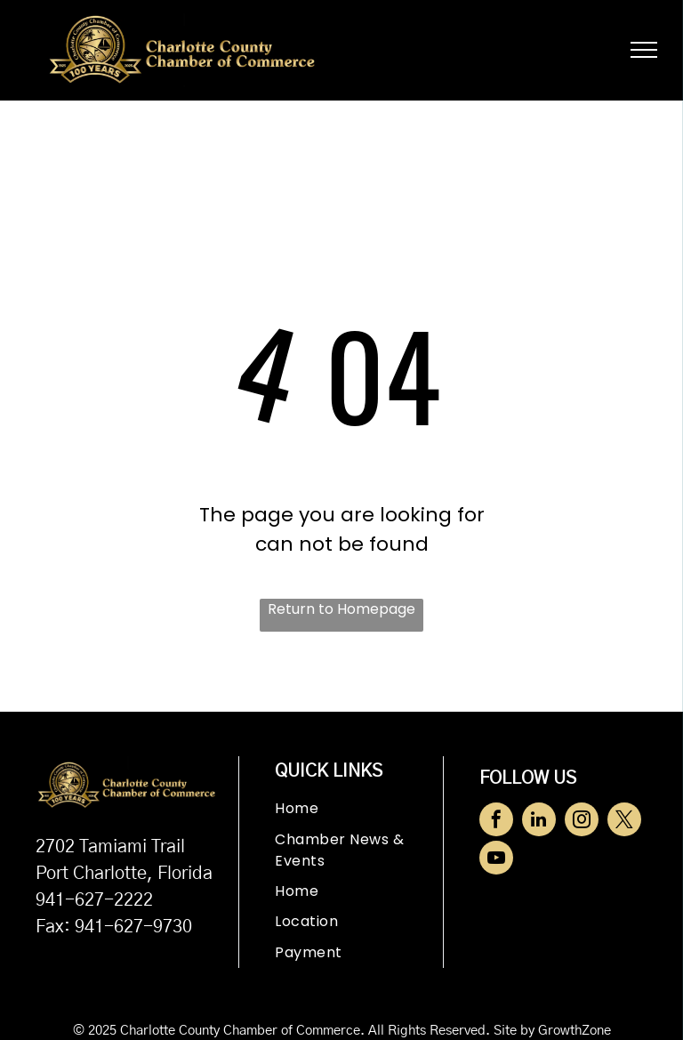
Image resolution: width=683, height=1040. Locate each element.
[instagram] (582, 821)
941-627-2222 (94, 900)
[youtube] (496, 860)
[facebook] (496, 821)
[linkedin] (539, 821)
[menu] (644, 50)
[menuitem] (358, 809)
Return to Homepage (341, 609)
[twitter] (624, 821)
